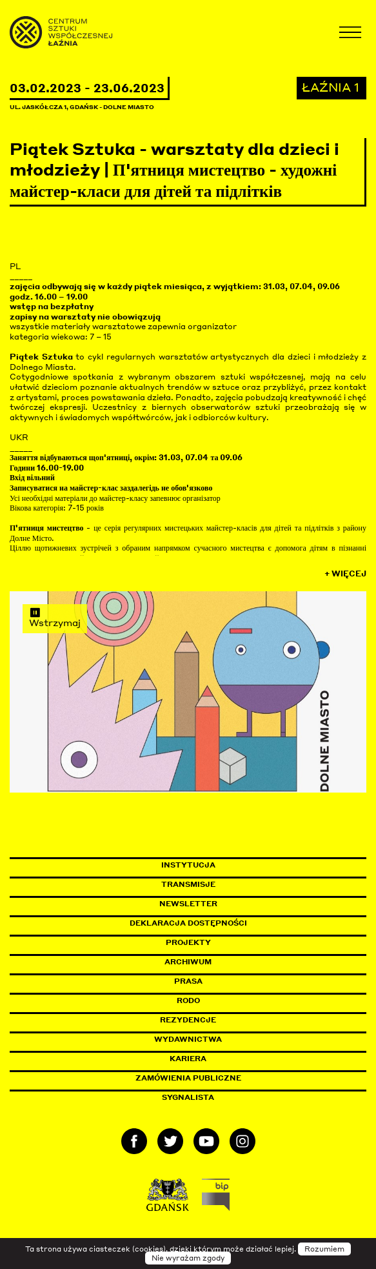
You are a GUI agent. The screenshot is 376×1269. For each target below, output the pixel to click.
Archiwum (188, 961)
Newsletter (188, 903)
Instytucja (188, 864)
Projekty (188, 942)
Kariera (188, 1058)
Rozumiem (324, 1249)
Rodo (188, 1000)
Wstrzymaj (55, 617)
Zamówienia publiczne (217, 1077)
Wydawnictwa (188, 1039)
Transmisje (243, 884)
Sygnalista (188, 1097)
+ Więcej (345, 573)
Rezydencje (188, 1019)
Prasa (188, 981)
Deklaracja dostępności (188, 923)
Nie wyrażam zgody (188, 1258)
